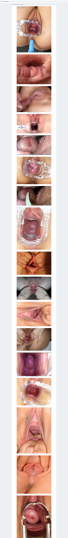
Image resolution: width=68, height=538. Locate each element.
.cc (6, 1)
